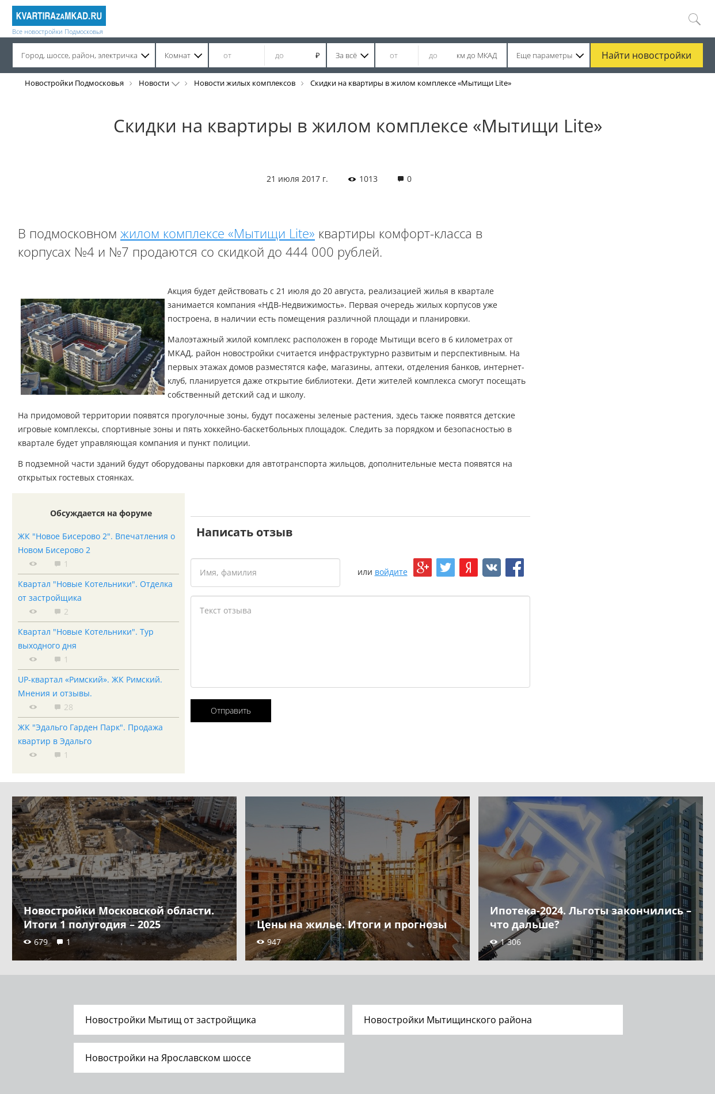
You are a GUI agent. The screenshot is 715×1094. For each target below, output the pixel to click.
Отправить (231, 710)
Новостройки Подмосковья (74, 83)
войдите (391, 571)
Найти (646, 55)
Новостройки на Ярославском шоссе (168, 1057)
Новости (154, 83)
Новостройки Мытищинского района (448, 1019)
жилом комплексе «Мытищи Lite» (217, 233)
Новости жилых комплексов (244, 83)
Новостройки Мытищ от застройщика (170, 1019)
